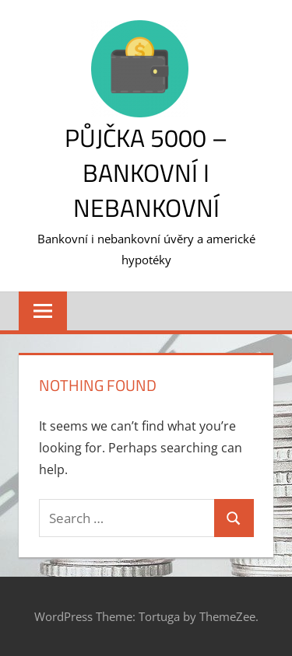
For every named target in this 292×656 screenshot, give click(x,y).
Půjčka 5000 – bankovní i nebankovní (146, 172)
